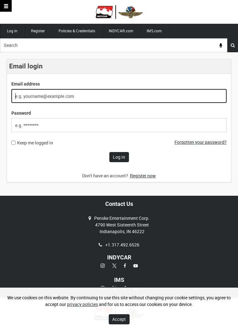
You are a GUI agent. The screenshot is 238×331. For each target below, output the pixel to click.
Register (38, 30)
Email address (25, 83)
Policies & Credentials (76, 30)
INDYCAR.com (121, 30)
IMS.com (154, 30)
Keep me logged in (35, 143)
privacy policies (82, 304)
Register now (143, 176)
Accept (119, 319)
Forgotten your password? (200, 142)
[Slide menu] (6, 6)
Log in (12, 30)
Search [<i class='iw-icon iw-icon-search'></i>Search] (233, 45)
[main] (119, 124)
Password (21, 113)
